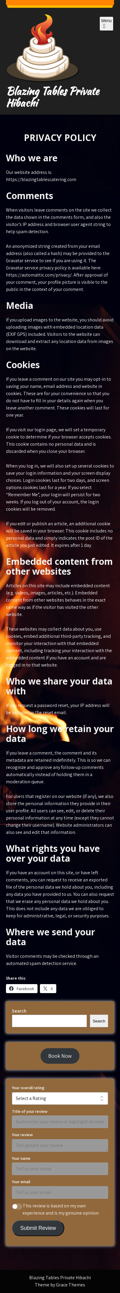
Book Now (60, 1055)
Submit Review (38, 1228)
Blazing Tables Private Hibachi (52, 97)
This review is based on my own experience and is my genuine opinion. (61, 1209)
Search (19, 1011)
